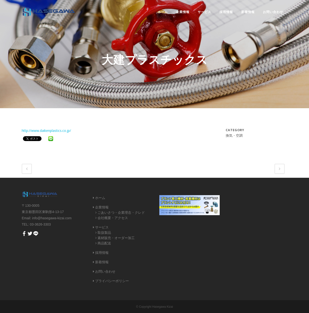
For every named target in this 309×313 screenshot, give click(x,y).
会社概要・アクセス (113, 218)
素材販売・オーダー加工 (116, 238)
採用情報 (102, 253)
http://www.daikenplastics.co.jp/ (46, 130)
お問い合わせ (105, 271)
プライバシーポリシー (112, 281)
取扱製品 (104, 233)
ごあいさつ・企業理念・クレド (121, 212)
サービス (102, 227)
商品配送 (104, 243)
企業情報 (102, 207)
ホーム (100, 198)
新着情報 (102, 262)
